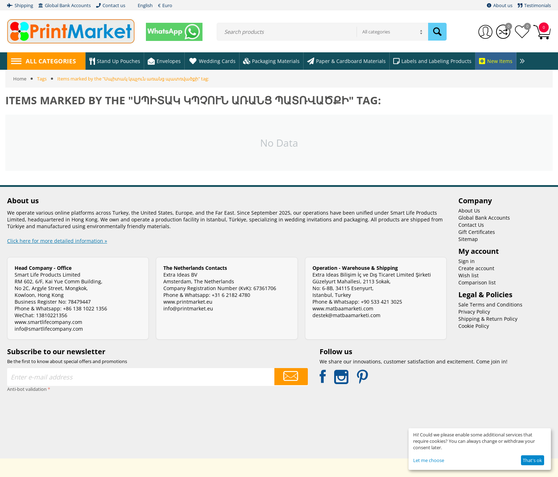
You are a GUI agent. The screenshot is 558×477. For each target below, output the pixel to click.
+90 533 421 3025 (381, 301)
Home (19, 78)
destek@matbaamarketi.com (346, 315)
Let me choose (428, 460)
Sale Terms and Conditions (490, 304)
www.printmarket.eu (187, 301)
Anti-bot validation (27, 389)
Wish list (468, 275)
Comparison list (477, 282)
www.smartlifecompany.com (48, 322)
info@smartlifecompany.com (49, 328)
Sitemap (468, 239)
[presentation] (36, 419)
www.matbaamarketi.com (342, 308)
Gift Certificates (476, 232)
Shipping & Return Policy (487, 318)
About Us (469, 210)
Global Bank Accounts (484, 217)
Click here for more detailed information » (57, 240)
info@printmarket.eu (188, 308)
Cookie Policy (473, 326)
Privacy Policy (474, 311)
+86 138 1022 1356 (85, 308)
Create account (476, 268)
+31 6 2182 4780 (231, 295)
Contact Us (471, 224)
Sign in (466, 261)
